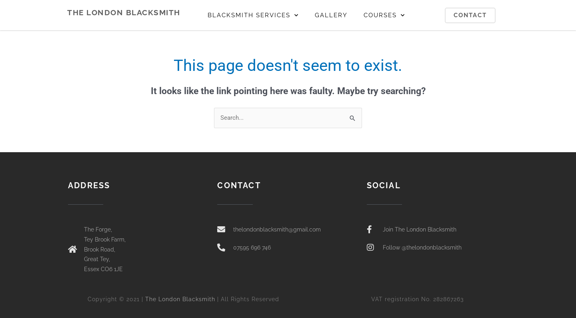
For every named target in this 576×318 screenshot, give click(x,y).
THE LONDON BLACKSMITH (123, 12)
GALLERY (331, 15)
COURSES (384, 15)
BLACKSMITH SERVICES (253, 15)
